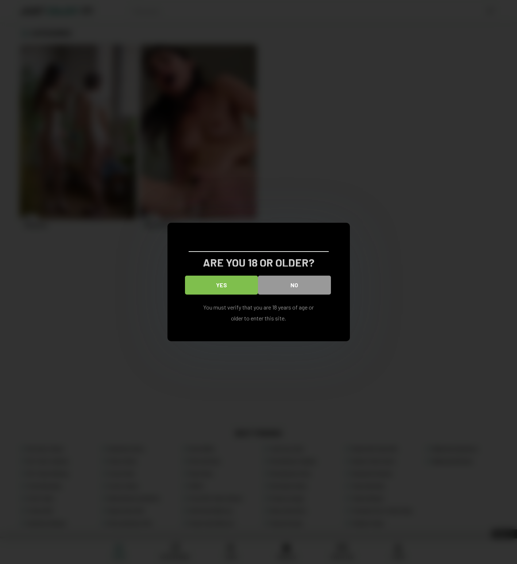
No (294, 284)
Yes (221, 284)
